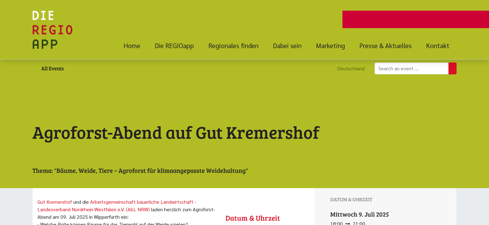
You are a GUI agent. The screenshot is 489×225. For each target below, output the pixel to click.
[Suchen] (452, 68)
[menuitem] (135, 45)
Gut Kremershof (54, 201)
